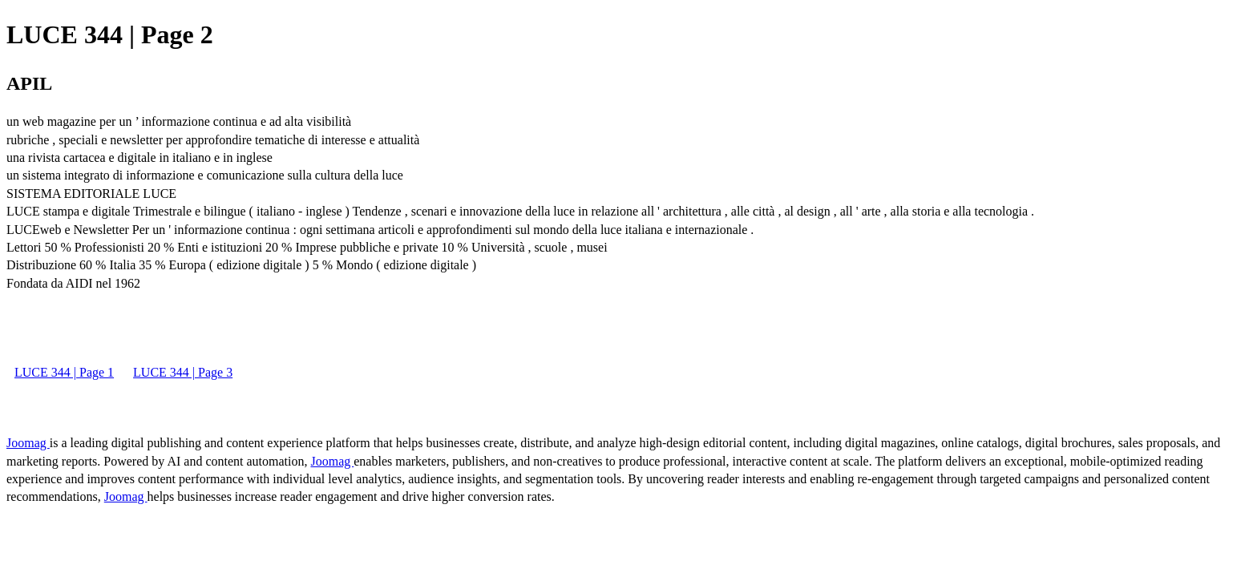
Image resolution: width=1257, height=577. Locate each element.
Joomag (28, 443)
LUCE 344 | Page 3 (182, 372)
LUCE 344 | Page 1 (64, 372)
